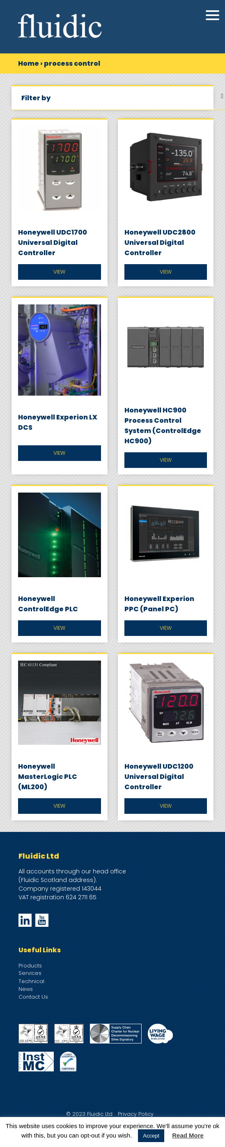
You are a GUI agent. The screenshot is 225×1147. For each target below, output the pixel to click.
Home (28, 63)
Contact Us (33, 996)
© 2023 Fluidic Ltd (89, 1113)
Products (30, 965)
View (59, 271)
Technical (31, 981)
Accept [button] (151, 1136)
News (25, 989)
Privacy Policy (136, 1113)
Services (29, 973)
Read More (188, 1135)
